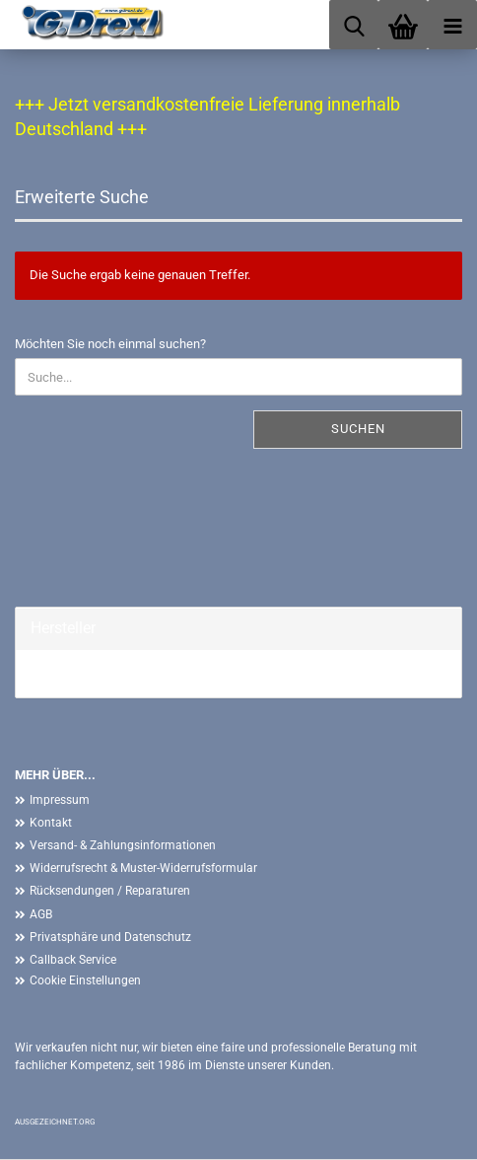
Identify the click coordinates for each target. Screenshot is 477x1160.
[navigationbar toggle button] (452, 24)
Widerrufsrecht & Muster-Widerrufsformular (143, 868)
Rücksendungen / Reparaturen (110, 891)
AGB (41, 914)
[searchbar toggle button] (353, 24)
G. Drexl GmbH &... (81, 673)
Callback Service (73, 960)
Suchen (358, 428)
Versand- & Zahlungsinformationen (123, 845)
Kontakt (51, 823)
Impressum (60, 800)
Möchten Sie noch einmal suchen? (110, 343)
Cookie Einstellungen (85, 980)
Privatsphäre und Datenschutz (110, 937)
